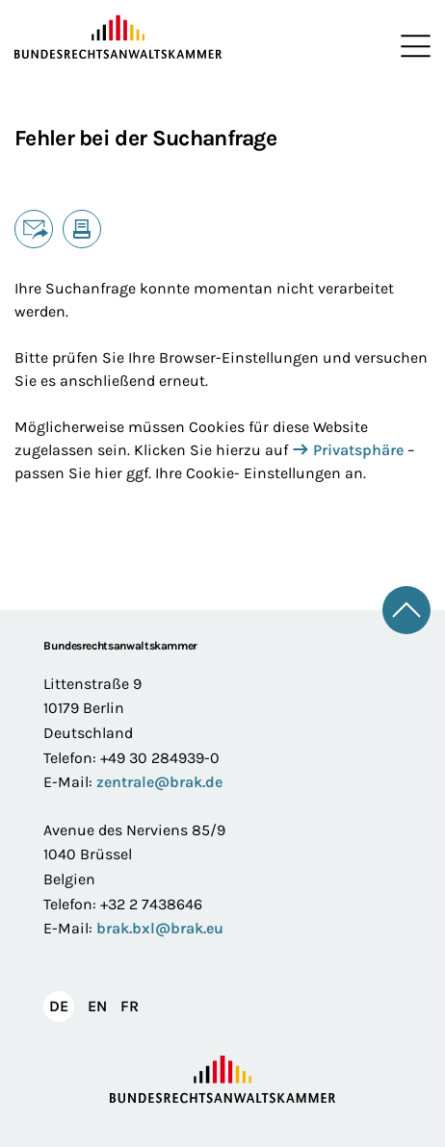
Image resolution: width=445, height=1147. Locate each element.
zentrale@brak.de (159, 782)
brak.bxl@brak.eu (159, 928)
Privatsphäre (358, 450)
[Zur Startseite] (118, 37)
